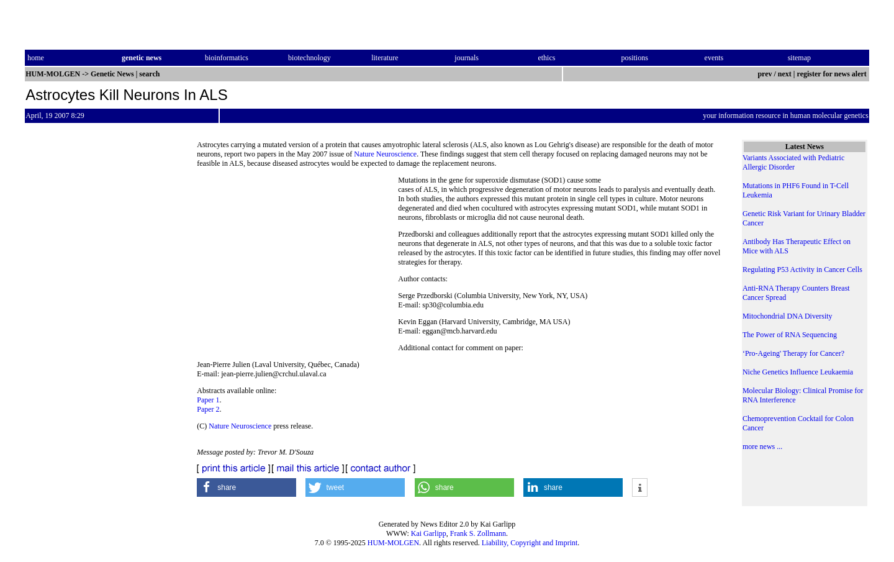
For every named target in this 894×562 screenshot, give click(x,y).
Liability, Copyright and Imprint (530, 542)
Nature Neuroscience (385, 154)
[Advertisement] (297, 260)
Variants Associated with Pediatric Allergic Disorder (793, 162)
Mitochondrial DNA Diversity (788, 316)
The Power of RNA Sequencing (790, 334)
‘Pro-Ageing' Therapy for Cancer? (793, 353)
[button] (246, 487)
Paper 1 (208, 400)
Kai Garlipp (428, 533)
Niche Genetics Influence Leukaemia (798, 372)
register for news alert (833, 74)
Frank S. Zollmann (478, 533)
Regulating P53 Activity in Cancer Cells (802, 269)
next (785, 74)
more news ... (762, 446)
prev (764, 74)
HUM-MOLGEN (393, 542)
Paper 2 (208, 409)
